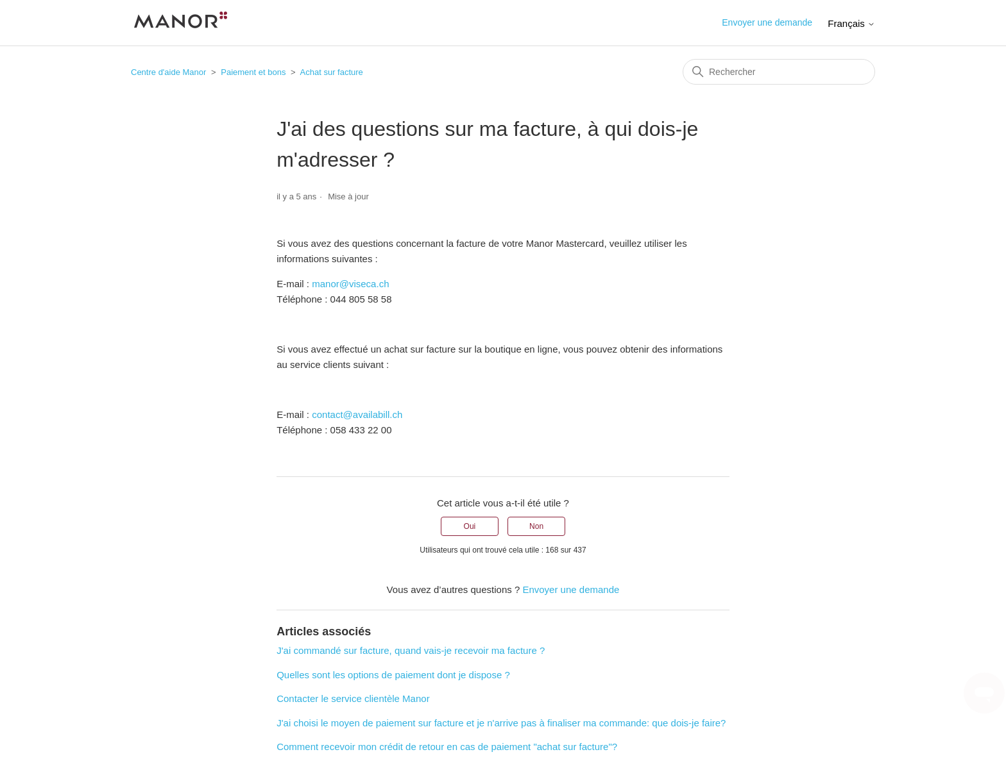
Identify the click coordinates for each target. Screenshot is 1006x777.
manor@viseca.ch (350, 283)
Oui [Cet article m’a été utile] (470, 526)
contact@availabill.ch (357, 414)
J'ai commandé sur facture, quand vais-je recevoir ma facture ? (411, 650)
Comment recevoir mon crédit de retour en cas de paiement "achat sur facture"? (447, 746)
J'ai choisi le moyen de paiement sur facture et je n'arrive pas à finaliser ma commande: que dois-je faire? (501, 722)
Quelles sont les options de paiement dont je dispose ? (393, 674)
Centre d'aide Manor (168, 72)
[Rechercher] (779, 72)
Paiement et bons (253, 72)
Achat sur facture (331, 72)
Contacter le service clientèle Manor (353, 698)
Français (851, 23)
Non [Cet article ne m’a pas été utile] (536, 526)
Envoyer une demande (767, 22)
